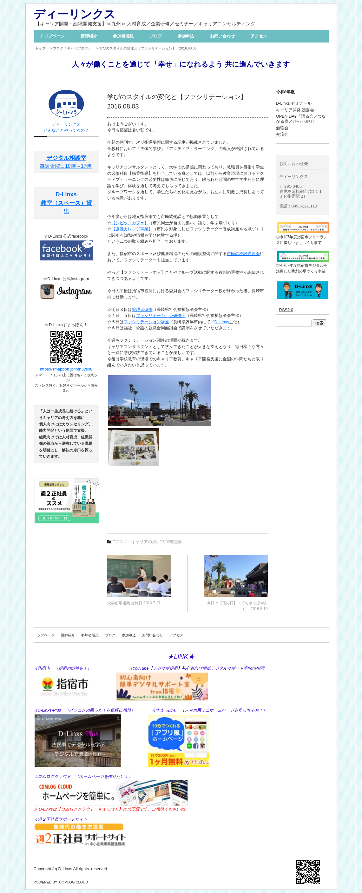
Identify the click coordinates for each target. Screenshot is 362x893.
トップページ (52, 36)
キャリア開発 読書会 (295, 110)
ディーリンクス (74, 14)
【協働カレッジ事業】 (132, 229)
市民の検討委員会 (243, 253)
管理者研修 (142, 309)
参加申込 (186, 36)
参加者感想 (123, 36)
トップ (40, 48)
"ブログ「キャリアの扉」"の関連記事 (147, 541)
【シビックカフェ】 (129, 222)
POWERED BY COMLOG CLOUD (61, 882)
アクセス (259, 36)
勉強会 (282, 128)
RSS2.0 (286, 309)
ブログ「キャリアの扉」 (72, 48)
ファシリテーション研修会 (161, 315)
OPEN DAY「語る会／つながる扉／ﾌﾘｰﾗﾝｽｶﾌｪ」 (301, 119)
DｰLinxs (221, 321)
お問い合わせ (222, 36)
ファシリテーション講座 (146, 321)
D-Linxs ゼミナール (294, 103)
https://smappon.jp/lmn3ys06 (66, 369)
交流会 (282, 134)
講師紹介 (89, 36)
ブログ (155, 36)
